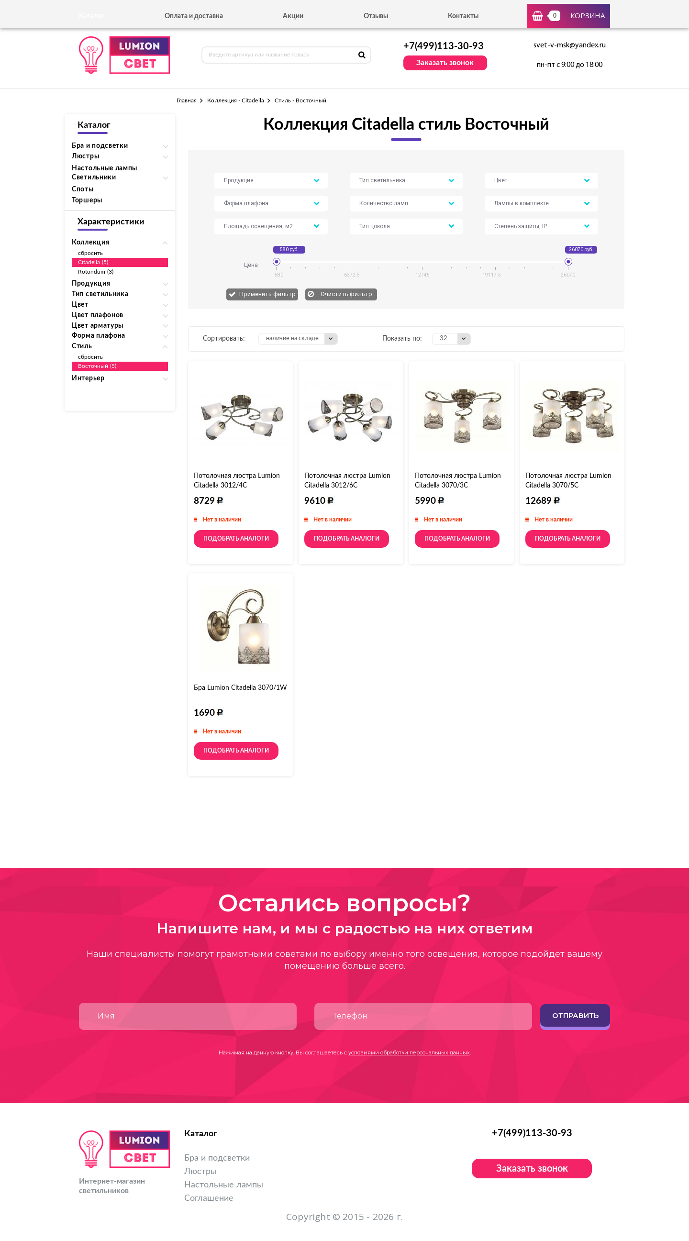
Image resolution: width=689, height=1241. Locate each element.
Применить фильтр (267, 294)
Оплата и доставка (194, 16)
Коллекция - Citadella (235, 100)
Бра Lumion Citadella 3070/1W (240, 688)
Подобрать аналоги (236, 539)
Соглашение (208, 1198)
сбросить (90, 253)
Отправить (575, 1015)
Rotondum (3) (95, 272)
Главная (187, 100)
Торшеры (87, 200)
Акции (293, 16)
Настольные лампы (104, 168)
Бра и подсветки (217, 1158)
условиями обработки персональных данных (409, 1052)
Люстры (200, 1171)
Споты (83, 189)
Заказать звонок (445, 62)
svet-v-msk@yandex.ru (569, 45)
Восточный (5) (97, 366)
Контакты (463, 16)
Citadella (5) (93, 262)
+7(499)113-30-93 (443, 46)
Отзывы (376, 16)
